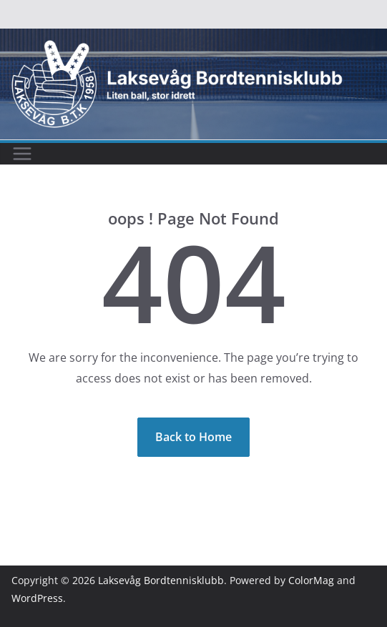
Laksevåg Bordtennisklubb (161, 580)
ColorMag (311, 580)
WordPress (37, 598)
